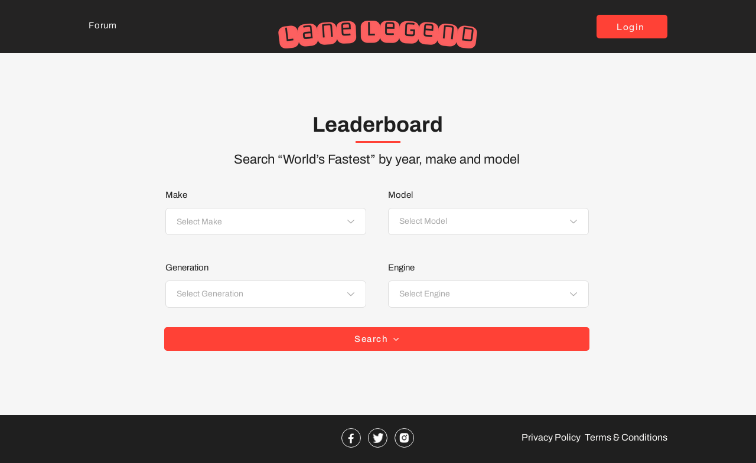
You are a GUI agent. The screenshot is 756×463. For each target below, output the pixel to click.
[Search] (376, 339)
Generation (186, 267)
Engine (401, 267)
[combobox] (265, 221)
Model (400, 195)
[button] (632, 26)
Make (176, 195)
